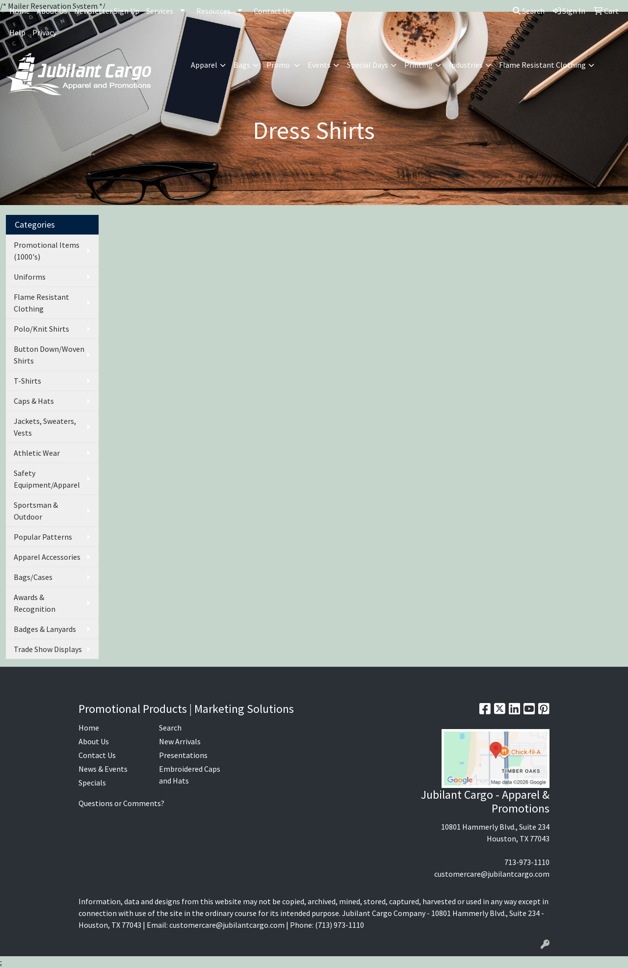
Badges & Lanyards (45, 629)
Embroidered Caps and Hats (189, 774)
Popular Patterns (43, 537)
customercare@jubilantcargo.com (492, 874)
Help (17, 32)
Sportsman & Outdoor (36, 511)
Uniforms (30, 277)
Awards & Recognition (34, 603)
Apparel (204, 65)
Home (19, 11)
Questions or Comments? (121, 803)
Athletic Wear (37, 453)
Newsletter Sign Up (106, 11)
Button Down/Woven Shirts (49, 355)
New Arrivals (180, 741)
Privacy (44, 32)
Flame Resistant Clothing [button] (542, 65)
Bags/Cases (33, 577)
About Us (52, 11)
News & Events (103, 769)
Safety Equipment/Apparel (47, 479)
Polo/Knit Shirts (41, 329)
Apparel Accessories (47, 557)
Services (159, 11)
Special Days (367, 65)
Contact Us (272, 11)
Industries (466, 65)
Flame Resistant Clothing (41, 303)
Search (529, 11)
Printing (418, 65)
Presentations (183, 755)
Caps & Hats (34, 401)
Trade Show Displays (48, 649)
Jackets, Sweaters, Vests (45, 427)
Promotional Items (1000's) (46, 251)
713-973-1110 (527, 862)
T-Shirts (27, 381)
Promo (278, 65)
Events (319, 65)
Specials (92, 782)
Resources (213, 11)
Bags (242, 65)
